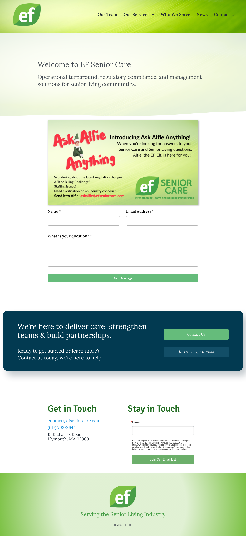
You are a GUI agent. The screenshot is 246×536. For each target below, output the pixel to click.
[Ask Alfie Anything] (123, 121)
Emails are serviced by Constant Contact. (169, 449)
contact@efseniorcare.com (74, 420)
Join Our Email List (163, 459)
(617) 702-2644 (62, 427)
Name (54, 211)
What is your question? (70, 236)
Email (136, 422)
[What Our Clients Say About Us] (27, 4)
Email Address (140, 211)
